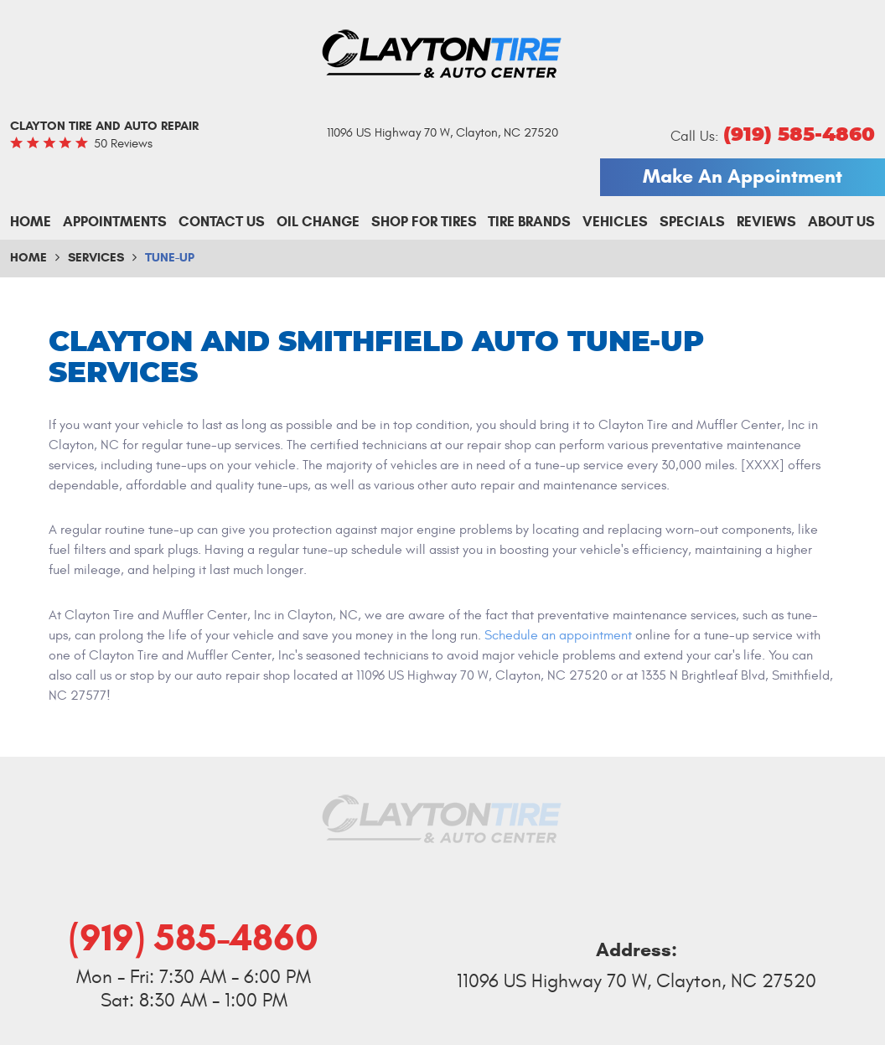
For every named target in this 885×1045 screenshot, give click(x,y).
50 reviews (123, 144)
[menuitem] (30, 222)
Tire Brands (529, 221)
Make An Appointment (742, 176)
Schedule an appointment (558, 635)
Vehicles (615, 221)
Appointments (115, 221)
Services (96, 257)
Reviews (766, 221)
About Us (841, 221)
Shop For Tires (424, 221)
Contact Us (222, 221)
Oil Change (318, 221)
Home (30, 221)
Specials (692, 221)
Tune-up (169, 257)
